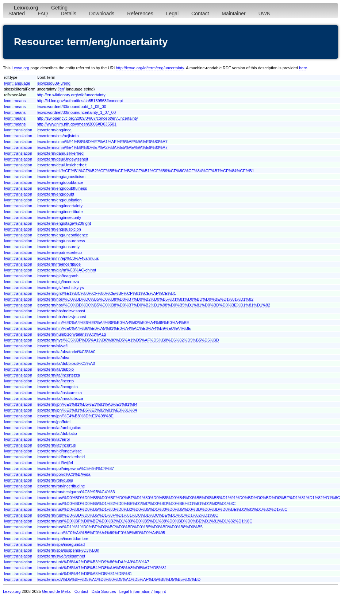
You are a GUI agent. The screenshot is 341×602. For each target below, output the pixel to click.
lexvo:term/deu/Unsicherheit (62, 165)
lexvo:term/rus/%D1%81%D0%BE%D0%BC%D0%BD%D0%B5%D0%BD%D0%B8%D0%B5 (120, 527)
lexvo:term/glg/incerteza (58, 281)
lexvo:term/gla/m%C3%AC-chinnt (66, 270)
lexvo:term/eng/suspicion (59, 229)
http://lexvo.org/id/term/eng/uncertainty (150, 68)
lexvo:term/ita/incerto (55, 381)
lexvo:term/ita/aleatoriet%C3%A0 (66, 352)
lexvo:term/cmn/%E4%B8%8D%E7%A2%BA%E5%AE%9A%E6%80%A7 (102, 147)
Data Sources (104, 591)
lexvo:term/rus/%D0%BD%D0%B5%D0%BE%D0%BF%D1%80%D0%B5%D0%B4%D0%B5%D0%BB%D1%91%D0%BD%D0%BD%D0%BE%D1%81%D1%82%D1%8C (188, 497)
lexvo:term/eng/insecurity (59, 217)
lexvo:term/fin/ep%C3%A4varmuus (68, 258)
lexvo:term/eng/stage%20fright (64, 223)
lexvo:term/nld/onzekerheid (61, 457)
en (62, 89)
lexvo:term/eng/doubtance (60, 182)
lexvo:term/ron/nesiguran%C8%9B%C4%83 (76, 492)
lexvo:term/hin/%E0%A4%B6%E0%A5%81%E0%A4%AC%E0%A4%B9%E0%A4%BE (114, 328)
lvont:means (15, 101)
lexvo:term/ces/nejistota (58, 136)
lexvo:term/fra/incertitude (59, 264)
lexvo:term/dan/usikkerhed (60, 153)
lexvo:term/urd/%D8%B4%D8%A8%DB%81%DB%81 (84, 573)
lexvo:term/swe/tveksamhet (61, 556)
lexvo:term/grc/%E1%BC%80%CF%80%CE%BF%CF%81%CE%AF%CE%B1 (106, 293)
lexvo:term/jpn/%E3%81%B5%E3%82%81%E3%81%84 (87, 410)
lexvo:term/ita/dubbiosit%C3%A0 (66, 363)
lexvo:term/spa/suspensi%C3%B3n (68, 550)
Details (68, 13)
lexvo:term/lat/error (53, 439)
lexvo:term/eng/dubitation (59, 200)
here (303, 68)
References (140, 13)
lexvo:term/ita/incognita (57, 387)
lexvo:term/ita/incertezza (58, 375)
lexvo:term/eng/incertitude (60, 211)
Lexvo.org (20, 68)
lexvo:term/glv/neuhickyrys (60, 287)
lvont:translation (18, 130)
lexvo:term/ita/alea (53, 357)
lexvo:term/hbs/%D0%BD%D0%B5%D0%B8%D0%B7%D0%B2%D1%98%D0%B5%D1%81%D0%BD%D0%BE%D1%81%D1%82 (154, 305)
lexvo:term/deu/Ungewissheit (62, 159)
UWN (264, 13)
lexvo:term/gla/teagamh (57, 276)
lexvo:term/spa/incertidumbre (62, 538)
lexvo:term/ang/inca (54, 130)
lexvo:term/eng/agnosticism (61, 176)
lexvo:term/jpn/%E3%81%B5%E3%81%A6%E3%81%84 (87, 404)
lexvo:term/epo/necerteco (59, 252)
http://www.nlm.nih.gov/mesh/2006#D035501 (76, 124)
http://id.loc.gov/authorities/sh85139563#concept (80, 101)
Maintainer (233, 13)
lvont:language (17, 83)
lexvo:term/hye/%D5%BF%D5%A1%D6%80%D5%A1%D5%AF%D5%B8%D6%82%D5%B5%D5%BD (128, 340)
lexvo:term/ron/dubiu (55, 480)
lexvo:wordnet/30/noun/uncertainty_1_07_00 (76, 112)
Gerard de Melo (56, 591)
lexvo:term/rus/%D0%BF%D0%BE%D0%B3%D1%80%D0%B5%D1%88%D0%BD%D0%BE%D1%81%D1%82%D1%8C (145, 521)
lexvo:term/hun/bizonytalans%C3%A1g (71, 334)
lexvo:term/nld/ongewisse (59, 451)
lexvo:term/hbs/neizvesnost (61, 311)
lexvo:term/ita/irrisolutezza (60, 398)
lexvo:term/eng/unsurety (58, 246)
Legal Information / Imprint (142, 591)
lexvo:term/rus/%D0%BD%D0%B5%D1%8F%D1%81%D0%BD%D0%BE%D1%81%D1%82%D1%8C (127, 515)
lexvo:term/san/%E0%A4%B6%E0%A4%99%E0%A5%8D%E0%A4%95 (101, 532)
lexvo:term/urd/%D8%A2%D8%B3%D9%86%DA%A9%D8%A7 (93, 562)
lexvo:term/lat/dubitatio (57, 433)
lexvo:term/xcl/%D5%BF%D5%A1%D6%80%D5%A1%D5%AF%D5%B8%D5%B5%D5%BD (119, 579)
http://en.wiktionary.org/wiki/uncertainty (71, 95)
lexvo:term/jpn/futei (53, 422)
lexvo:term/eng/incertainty (60, 206)
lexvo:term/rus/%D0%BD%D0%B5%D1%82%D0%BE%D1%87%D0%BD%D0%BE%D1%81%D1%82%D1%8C (136, 503)
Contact (200, 13)
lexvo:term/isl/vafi (52, 346)
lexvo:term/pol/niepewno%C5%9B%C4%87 (75, 468)
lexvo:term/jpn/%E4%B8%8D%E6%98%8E (75, 416)
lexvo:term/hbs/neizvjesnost (61, 316)
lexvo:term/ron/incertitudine (61, 486)
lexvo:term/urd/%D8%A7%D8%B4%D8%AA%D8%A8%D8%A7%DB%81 (102, 568)
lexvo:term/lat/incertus (56, 445)
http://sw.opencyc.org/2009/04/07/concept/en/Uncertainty (87, 118)
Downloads (101, 13)
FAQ (43, 13)
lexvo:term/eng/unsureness (61, 241)
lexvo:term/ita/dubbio (55, 369)
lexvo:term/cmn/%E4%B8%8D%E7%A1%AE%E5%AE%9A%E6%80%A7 (102, 141)
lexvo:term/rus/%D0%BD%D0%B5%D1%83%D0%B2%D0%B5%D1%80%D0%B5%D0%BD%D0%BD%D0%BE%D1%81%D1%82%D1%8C (162, 509)
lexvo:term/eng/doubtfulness (62, 188)
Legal (172, 13)
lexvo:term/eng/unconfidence (62, 235)
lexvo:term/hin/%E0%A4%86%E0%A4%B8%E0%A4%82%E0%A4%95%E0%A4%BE (113, 322)
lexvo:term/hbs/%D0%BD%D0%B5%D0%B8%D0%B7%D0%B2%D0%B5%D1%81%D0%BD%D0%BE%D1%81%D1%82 (145, 299)
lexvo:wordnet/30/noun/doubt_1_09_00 (71, 106)
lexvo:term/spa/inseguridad (61, 544)
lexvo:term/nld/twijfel (55, 462)
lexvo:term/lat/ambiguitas (59, 427)
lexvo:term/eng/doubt (55, 194)
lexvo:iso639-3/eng (53, 83)
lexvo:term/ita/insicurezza (59, 392)
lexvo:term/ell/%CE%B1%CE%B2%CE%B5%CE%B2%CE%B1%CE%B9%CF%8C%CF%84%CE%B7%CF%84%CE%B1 (145, 171)
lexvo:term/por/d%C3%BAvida (64, 474)
